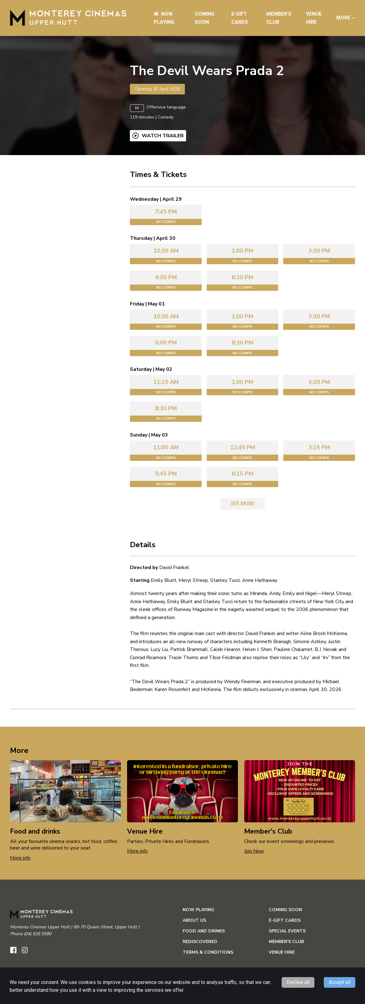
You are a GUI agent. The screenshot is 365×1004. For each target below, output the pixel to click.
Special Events (287, 950)
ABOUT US (194, 939)
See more (242, 523)
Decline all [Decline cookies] (298, 982)
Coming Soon (285, 929)
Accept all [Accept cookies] (339, 982)
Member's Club (286, 961)
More (345, 18)
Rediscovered (200, 961)
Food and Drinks (204, 950)
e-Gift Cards (285, 939)
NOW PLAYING (198, 929)
